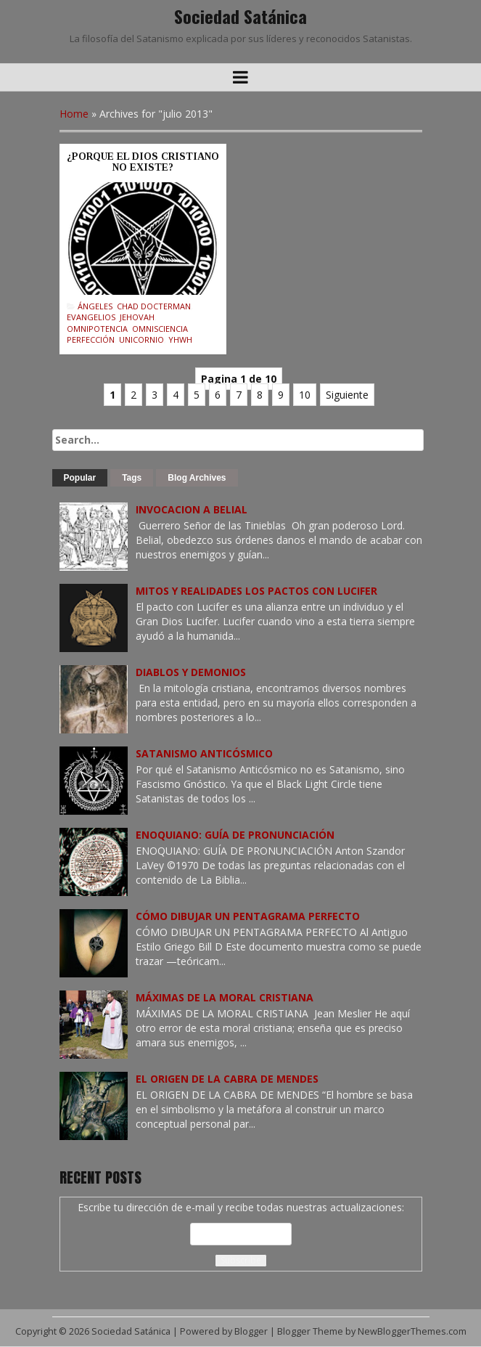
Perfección (91, 339)
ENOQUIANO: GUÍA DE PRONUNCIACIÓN (235, 835)
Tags (131, 478)
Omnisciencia (160, 328)
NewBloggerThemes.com (412, 1331)
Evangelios (91, 317)
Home (74, 114)
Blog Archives (197, 478)
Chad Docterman (154, 306)
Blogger (251, 1331)
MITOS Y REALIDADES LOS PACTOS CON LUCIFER (256, 591)
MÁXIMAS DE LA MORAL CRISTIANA (224, 997)
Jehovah (137, 317)
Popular (80, 478)
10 (305, 395)
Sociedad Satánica (240, 16)
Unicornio (141, 339)
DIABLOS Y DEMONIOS (191, 672)
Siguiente (347, 395)
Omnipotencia (97, 328)
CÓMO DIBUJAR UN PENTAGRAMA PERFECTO (248, 916)
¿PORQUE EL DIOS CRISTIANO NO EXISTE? (143, 162)
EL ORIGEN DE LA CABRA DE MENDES (227, 1079)
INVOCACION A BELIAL (191, 509)
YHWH (180, 339)
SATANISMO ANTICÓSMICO (204, 753)
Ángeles (95, 306)
